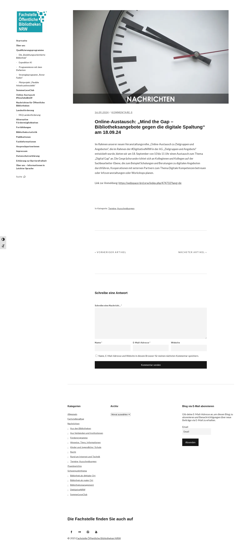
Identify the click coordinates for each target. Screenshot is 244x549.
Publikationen (23, 137)
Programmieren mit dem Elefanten (29, 69)
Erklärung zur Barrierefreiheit (31, 160)
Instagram (88, 532)
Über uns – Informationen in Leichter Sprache (30, 167)
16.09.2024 (102, 112)
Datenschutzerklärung (28, 156)
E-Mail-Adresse (141, 342)
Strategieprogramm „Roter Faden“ (30, 76)
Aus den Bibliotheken (80, 428)
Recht (73, 452)
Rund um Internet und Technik (85, 456)
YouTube (96, 532)
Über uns (20, 45)
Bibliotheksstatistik (26, 132)
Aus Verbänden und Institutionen (86, 433)
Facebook (71, 532)
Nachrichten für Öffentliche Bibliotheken (30, 104)
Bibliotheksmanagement (82, 485)
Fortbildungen (23, 127)
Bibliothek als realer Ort (81, 480)
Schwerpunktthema (77, 470)
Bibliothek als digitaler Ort (83, 475)
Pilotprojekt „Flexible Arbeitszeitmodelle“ (27, 84)
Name (98, 342)
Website (175, 342)
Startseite (21, 40)
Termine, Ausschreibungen (121, 208)
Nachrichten (74, 423)
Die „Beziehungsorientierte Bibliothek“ (30, 56)
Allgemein (72, 414)
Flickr (80, 532)
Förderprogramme (79, 437)
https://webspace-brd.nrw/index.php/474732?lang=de (150, 183)
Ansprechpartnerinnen (27, 146)
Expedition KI (25, 62)
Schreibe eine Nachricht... (108, 305)
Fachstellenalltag (76, 419)
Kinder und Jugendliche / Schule (85, 447)
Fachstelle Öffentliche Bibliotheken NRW (31, 21)
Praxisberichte (75, 466)
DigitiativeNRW (77, 489)
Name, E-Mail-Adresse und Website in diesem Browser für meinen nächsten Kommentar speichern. (148, 355)
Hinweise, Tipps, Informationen (85, 442)
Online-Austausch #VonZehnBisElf (25, 96)
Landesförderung (25, 110)
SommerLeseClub (25, 90)
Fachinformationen (26, 141)
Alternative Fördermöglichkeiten (27, 121)
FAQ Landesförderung (29, 115)
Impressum (21, 151)
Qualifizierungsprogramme (30, 50)
